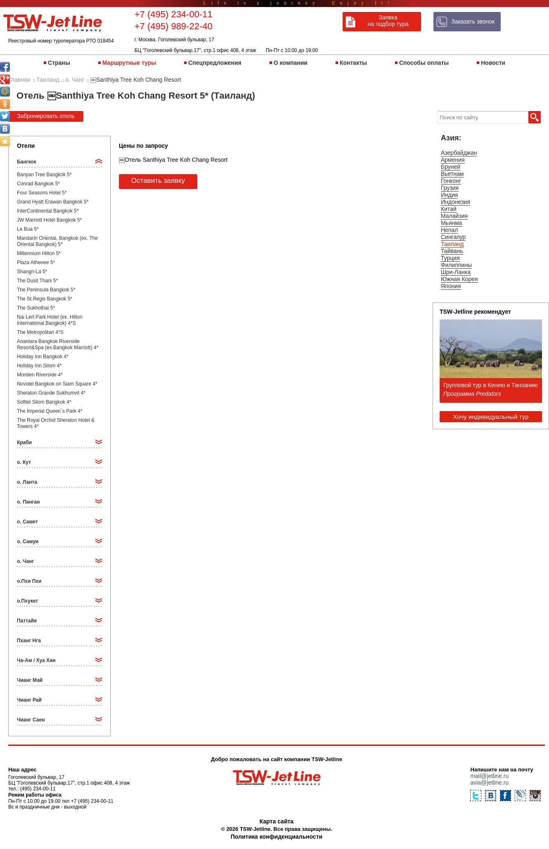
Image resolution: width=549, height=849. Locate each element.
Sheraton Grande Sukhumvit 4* (51, 393)
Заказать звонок (473, 21)
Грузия (450, 187)
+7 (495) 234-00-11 (174, 14)
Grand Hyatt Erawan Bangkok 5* (52, 202)
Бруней (450, 166)
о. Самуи (27, 541)
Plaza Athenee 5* (36, 262)
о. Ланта (27, 482)
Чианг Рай (29, 700)
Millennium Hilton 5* (39, 253)
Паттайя (27, 621)
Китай (449, 209)
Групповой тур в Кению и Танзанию (490, 385)
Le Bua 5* (28, 229)
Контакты (353, 62)
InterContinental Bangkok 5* (47, 211)
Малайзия (454, 216)
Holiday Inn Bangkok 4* (43, 356)
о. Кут (24, 462)
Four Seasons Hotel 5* (42, 193)
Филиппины (456, 265)
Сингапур (453, 237)
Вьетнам (452, 173)
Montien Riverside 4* (40, 375)
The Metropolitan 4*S (40, 332)
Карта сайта (276, 821)
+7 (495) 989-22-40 (174, 26)
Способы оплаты (424, 62)
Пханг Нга (29, 640)
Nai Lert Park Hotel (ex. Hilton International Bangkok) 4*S (50, 320)
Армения (453, 159)
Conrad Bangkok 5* (38, 184)
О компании (291, 62)
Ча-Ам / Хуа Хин (36, 660)
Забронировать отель (46, 116)
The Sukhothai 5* (36, 308)
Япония (451, 286)
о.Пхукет (27, 601)
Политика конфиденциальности (276, 836)
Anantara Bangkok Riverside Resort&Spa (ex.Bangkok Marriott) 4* (57, 344)
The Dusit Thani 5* (37, 281)
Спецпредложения (214, 62)
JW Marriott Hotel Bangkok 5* (49, 220)
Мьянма (451, 223)
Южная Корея (459, 279)
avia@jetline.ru (489, 782)
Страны (59, 62)
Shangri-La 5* (32, 271)
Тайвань (452, 251)
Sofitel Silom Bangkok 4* (44, 402)
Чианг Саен (31, 720)
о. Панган (28, 502)
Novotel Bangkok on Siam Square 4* (57, 384)
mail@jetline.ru (489, 776)
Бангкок (26, 162)
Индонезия (455, 202)
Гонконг (451, 180)
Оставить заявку (158, 180)
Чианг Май (30, 680)
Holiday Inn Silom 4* (39, 366)
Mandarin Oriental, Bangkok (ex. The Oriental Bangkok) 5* (57, 241)
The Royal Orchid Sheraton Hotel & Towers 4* (56, 423)
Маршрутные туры (129, 62)
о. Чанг (25, 561)
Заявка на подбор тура (388, 20)
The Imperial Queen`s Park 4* (50, 411)
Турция (450, 258)
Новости (493, 62)
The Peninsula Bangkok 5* (46, 290)
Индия (449, 195)
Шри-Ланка (456, 272)
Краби (24, 442)
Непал (449, 230)
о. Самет (27, 522)
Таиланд (452, 244)
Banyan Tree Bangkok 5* (44, 174)
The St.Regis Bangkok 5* (44, 299)
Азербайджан (459, 152)
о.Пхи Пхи (29, 581)
